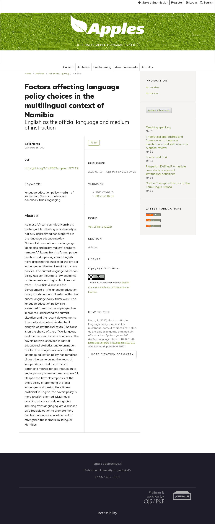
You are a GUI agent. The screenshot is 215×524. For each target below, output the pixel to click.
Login (191, 2)
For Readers (152, 87)
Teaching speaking (158, 127)
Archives (83, 67)
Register (177, 2)
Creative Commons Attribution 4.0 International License (108, 287)
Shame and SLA (156, 157)
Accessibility (107, 513)
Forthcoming (102, 67)
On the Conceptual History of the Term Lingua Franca (168, 185)
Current (68, 67)
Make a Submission (153, 2)
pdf (95, 142)
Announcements (126, 67)
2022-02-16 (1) (105, 196)
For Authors (152, 93)
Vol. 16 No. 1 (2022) (58, 73)
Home (28, 73)
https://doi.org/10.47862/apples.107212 (51, 168)
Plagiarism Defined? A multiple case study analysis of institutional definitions (166, 170)
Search (206, 2)
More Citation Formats (111, 354)
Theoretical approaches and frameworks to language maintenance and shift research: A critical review (167, 142)
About (146, 67)
